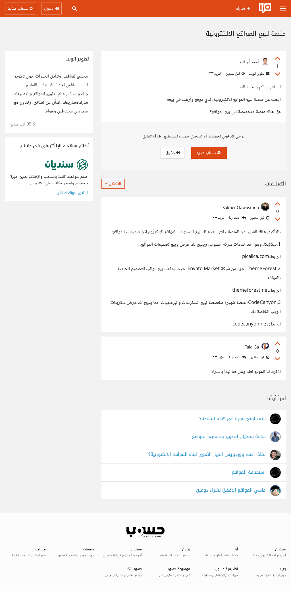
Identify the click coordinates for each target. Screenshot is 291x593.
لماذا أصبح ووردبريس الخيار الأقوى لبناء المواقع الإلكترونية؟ (207, 454)
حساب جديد (209, 152)
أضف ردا (237, 218)
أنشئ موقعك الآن (72, 193)
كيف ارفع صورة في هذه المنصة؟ (232, 418)
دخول (172, 152)
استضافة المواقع (249, 472)
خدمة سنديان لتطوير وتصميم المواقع (229, 436)
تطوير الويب (258, 74)
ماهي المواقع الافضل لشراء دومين (231, 490)
